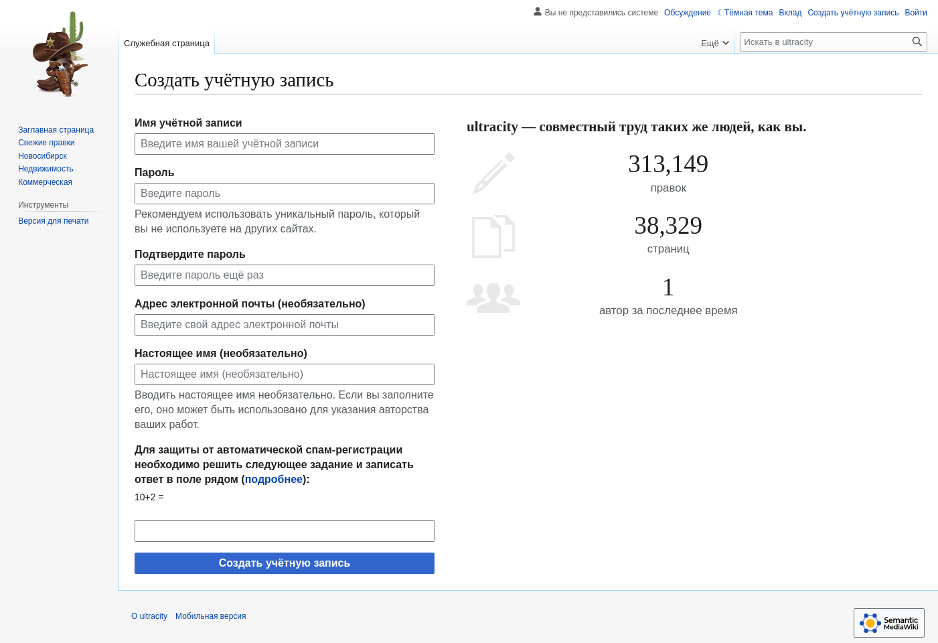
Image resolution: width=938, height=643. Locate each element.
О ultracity (149, 616)
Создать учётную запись (285, 563)
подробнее (274, 479)
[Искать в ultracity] (833, 42)
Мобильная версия (210, 616)
